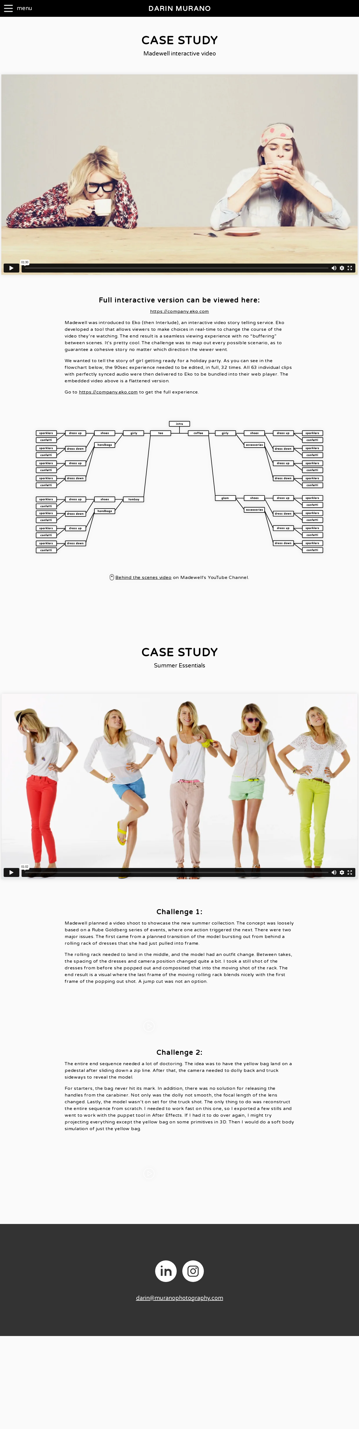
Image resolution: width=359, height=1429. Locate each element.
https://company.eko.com (179, 311)
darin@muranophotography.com (179, 1298)
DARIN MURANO (179, 9)
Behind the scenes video (143, 577)
